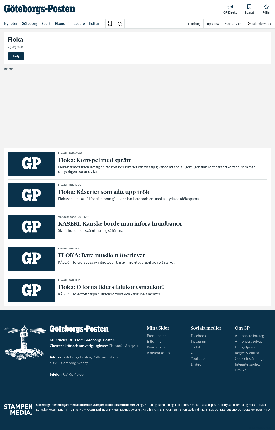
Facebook (198, 335)
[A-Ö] (110, 23)
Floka (15, 39)
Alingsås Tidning (146, 405)
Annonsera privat (248, 341)
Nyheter (10, 23)
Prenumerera (157, 335)
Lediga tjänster (246, 347)
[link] (39, 9)
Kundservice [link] (233, 24)
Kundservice (156, 347)
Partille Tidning (152, 409)
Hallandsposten (210, 405)
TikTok (196, 347)
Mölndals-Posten (130, 409)
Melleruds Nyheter (107, 409)
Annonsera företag (249, 335)
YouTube (198, 358)
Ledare (79, 23)
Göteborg (29, 23)
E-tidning (154, 341)
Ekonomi (62, 23)
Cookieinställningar (250, 358)
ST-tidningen (171, 409)
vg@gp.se (15, 46)
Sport (46, 23)
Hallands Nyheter (188, 405)
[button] (119, 23)
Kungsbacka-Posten (253, 405)
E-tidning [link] (194, 24)
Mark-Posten (87, 409)
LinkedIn (198, 364)
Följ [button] (16, 56)
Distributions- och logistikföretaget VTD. (245, 409)
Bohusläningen (167, 405)
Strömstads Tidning (192, 409)
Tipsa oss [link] (213, 24)
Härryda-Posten (230, 405)
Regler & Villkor (247, 353)
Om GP (240, 370)
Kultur (94, 23)
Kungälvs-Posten (46, 409)
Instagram (198, 341)
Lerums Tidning (68, 409)
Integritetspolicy (248, 364)
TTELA (210, 409)
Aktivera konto (158, 353)
